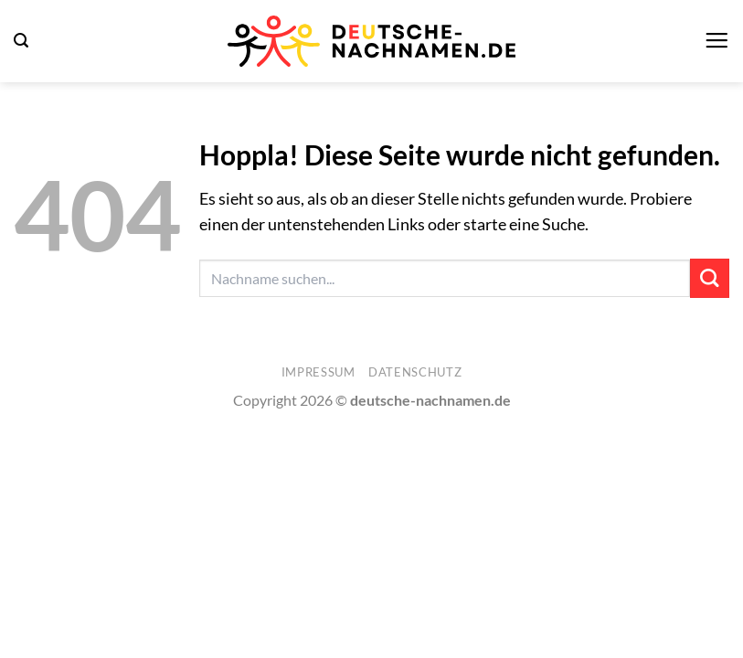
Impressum (318, 372)
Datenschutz (415, 372)
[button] (21, 40)
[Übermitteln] (709, 278)
